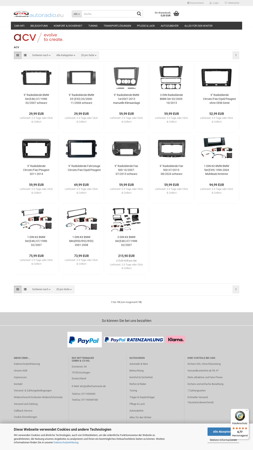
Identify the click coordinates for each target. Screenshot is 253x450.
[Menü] (246, 411)
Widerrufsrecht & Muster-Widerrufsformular (38, 397)
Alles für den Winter (198, 25)
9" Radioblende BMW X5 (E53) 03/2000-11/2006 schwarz (81, 98)
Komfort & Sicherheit (68, 25)
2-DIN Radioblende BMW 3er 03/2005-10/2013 (171, 98)
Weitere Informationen (223, 440)
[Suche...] (76, 13)
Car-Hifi (19, 25)
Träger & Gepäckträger (142, 397)
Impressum (20, 377)
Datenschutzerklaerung (27, 363)
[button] (195, 3)
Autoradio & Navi (138, 363)
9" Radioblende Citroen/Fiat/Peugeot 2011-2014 (36, 169)
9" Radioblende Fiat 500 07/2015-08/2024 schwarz (171, 169)
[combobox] (41, 55)
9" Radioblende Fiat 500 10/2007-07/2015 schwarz (126, 169)
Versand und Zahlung (26, 403)
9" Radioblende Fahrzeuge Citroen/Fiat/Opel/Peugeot (84, 168)
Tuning (93, 25)
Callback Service (23, 410)
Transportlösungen (117, 25)
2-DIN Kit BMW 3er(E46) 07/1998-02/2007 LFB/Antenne (126, 241)
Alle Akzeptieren (223, 431)
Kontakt (18, 383)
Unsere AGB (20, 370)
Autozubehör (169, 25)
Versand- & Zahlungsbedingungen (33, 390)
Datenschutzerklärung (66, 442)
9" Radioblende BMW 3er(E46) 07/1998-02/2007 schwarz (36, 98)
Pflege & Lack (146, 25)
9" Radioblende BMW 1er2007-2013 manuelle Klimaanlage (126, 98)
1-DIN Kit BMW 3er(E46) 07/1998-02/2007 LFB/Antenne (36, 241)
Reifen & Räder (137, 383)
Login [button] (214, 3)
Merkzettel (232, 3)
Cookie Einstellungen (25, 416)
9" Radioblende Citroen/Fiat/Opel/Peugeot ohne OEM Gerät (219, 98)
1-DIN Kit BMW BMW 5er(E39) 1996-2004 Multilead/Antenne (216, 169)
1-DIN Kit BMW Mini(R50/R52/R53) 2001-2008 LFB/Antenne (81, 241)
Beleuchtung (39, 25)
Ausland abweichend (201, 402)
